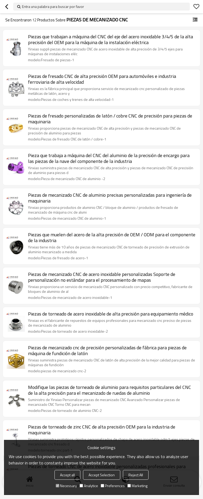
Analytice (89, 485)
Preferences (113, 485)
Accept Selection (102, 475)
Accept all (67, 475)
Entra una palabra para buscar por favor (53, 6)
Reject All (135, 475)
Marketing (137, 485)
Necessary (66, 485)
